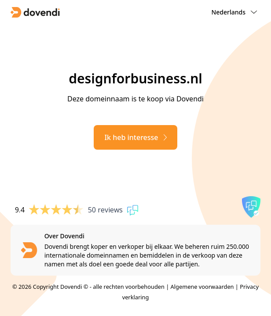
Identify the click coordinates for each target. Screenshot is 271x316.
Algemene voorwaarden (202, 287)
